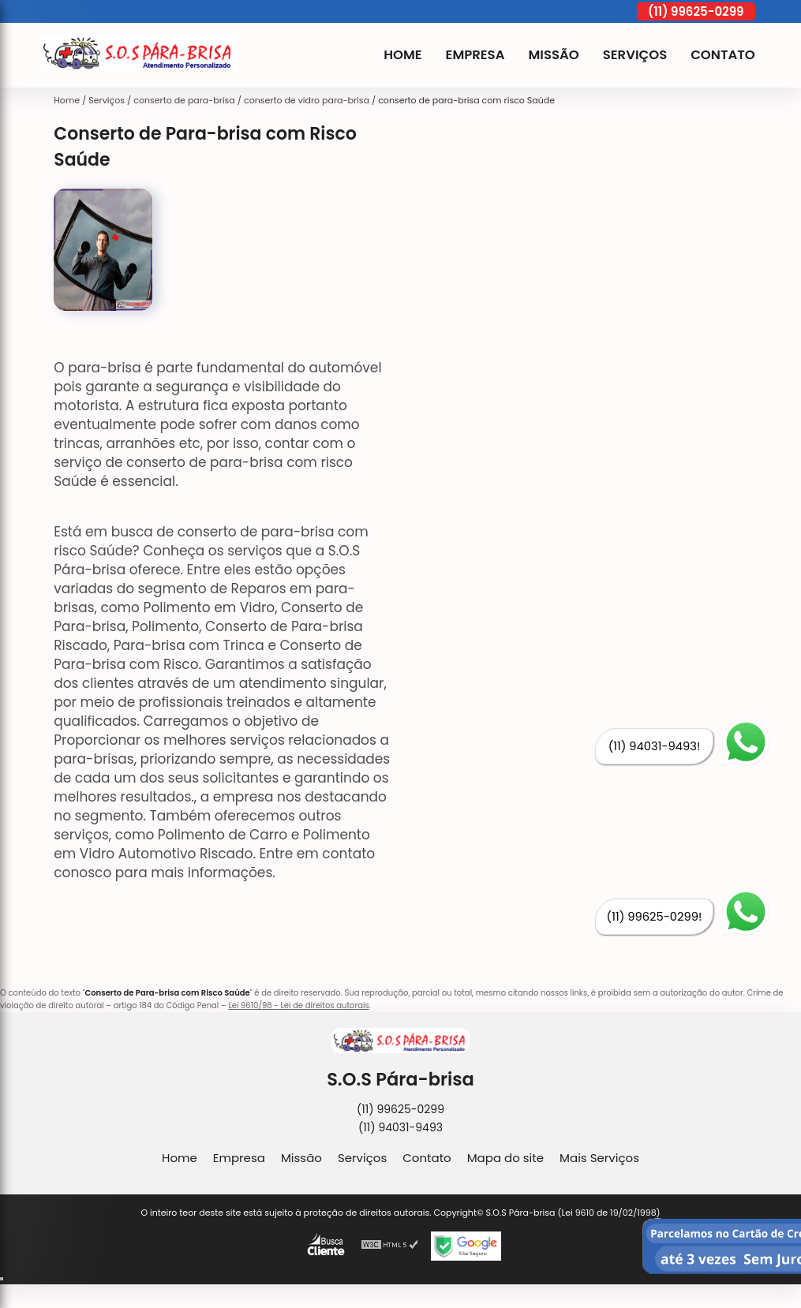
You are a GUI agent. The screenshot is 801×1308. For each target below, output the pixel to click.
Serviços (635, 55)
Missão (553, 55)
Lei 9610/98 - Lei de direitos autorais (298, 1005)
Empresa (475, 55)
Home (402, 55)
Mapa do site (505, 1157)
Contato (723, 55)
